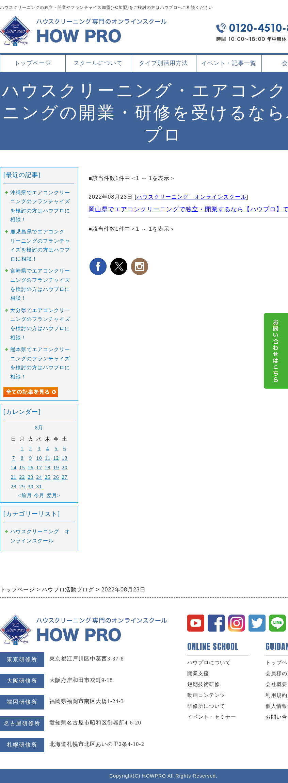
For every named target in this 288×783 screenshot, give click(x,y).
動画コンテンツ (206, 695)
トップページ (32, 63)
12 (56, 458)
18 (48, 467)
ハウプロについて (209, 662)
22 (22, 477)
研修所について (206, 706)
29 (22, 486)
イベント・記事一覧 (228, 63)
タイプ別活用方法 (163, 66)
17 (39, 467)
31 (39, 486)
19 (56, 467)
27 (65, 477)
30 (31, 486)
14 (14, 467)
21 (14, 477)
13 (65, 458)
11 (47, 458)
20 (65, 467)
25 (48, 477)
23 (31, 477)
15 (22, 467)
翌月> (53, 495)
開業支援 (198, 673)
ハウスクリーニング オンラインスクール (191, 197)
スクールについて (98, 66)
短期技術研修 (203, 684)
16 (31, 467)
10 (39, 458)
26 (56, 477)
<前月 (25, 495)
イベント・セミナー (211, 717)
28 (14, 486)
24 (39, 477)
